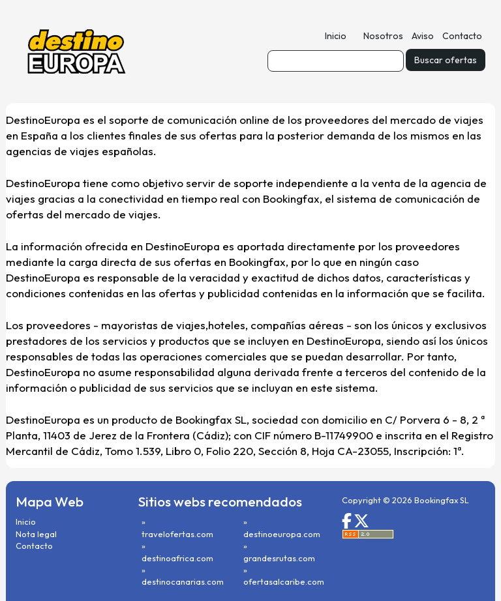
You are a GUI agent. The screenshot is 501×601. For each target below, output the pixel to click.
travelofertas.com (177, 534)
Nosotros (383, 36)
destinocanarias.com (183, 581)
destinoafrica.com (177, 558)
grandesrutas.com (279, 558)
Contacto (462, 36)
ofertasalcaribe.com (283, 581)
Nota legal (36, 534)
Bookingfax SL (441, 500)
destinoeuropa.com (281, 534)
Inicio (335, 36)
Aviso (423, 36)
